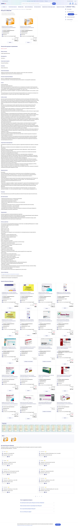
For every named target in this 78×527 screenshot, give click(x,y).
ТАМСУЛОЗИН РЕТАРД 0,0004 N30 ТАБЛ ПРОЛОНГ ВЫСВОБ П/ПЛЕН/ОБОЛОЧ (45, 403)
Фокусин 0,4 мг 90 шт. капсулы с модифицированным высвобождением (9, 27)
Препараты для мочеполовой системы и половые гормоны (18, 9)
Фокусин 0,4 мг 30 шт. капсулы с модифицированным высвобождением (27, 27)
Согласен (58, 524)
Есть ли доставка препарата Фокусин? (37, 508)
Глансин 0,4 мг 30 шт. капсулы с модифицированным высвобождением (27, 293)
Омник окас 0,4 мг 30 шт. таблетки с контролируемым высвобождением (63, 320)
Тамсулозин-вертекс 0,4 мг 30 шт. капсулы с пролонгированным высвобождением (64, 376)
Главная (2, 9)
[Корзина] (76, 4)
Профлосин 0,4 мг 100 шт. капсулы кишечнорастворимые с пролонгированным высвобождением (9, 403)
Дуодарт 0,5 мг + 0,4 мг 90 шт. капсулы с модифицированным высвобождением (64, 293)
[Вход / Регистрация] (76, 7)
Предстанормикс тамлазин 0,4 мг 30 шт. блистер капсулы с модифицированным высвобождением (9, 347)
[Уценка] (73, 4)
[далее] (72, 428)
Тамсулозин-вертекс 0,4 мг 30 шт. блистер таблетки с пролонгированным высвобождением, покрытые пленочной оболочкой (64, 347)
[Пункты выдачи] (76, 20)
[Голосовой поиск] (51, 3)
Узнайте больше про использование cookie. (25, 525)
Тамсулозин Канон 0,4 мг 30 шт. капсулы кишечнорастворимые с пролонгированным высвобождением (28, 376)
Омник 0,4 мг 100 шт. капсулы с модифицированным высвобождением (45, 293)
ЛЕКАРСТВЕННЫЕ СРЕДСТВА (7, 9)
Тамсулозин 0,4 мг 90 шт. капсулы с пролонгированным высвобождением (45, 320)
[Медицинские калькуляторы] (76, 15)
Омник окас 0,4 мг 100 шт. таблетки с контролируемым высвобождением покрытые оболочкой (28, 403)
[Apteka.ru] (4, 3)
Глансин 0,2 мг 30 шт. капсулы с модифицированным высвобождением (9, 320)
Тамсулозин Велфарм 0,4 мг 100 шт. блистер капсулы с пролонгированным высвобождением (46, 376)
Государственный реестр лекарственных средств (10, 274)
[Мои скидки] (76, 10)
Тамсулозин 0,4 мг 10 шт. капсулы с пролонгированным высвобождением (45, 347)
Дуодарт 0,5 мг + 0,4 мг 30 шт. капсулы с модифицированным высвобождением (27, 320)
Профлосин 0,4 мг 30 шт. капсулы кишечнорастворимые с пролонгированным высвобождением (9, 376)
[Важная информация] (76, 17)
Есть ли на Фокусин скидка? (37, 511)
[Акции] (70, 4)
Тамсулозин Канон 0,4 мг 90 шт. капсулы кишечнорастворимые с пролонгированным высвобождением (64, 403)
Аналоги (71, 14)
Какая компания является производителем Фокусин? (37, 505)
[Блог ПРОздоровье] (76, 12)
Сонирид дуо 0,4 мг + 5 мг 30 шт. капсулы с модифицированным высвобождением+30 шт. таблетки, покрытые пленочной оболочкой (10, 293)
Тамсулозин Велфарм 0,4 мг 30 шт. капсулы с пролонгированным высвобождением (28, 347)
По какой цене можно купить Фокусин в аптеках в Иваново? (37, 502)
